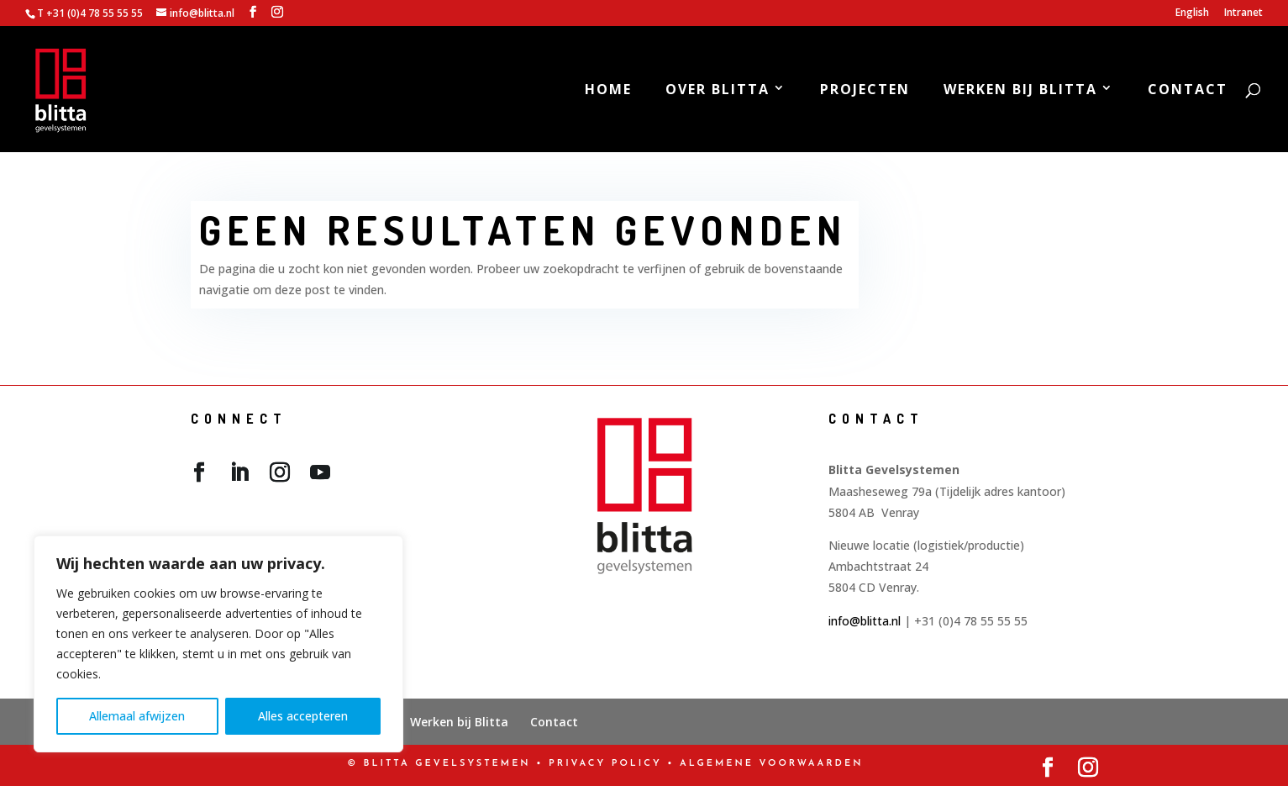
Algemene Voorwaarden (771, 763)
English (1192, 13)
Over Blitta (717, 90)
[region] (218, 643)
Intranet (1243, 13)
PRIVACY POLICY (605, 763)
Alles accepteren (303, 716)
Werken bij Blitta (1020, 90)
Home (608, 90)
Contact (1188, 90)
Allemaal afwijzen (137, 716)
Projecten (865, 90)
